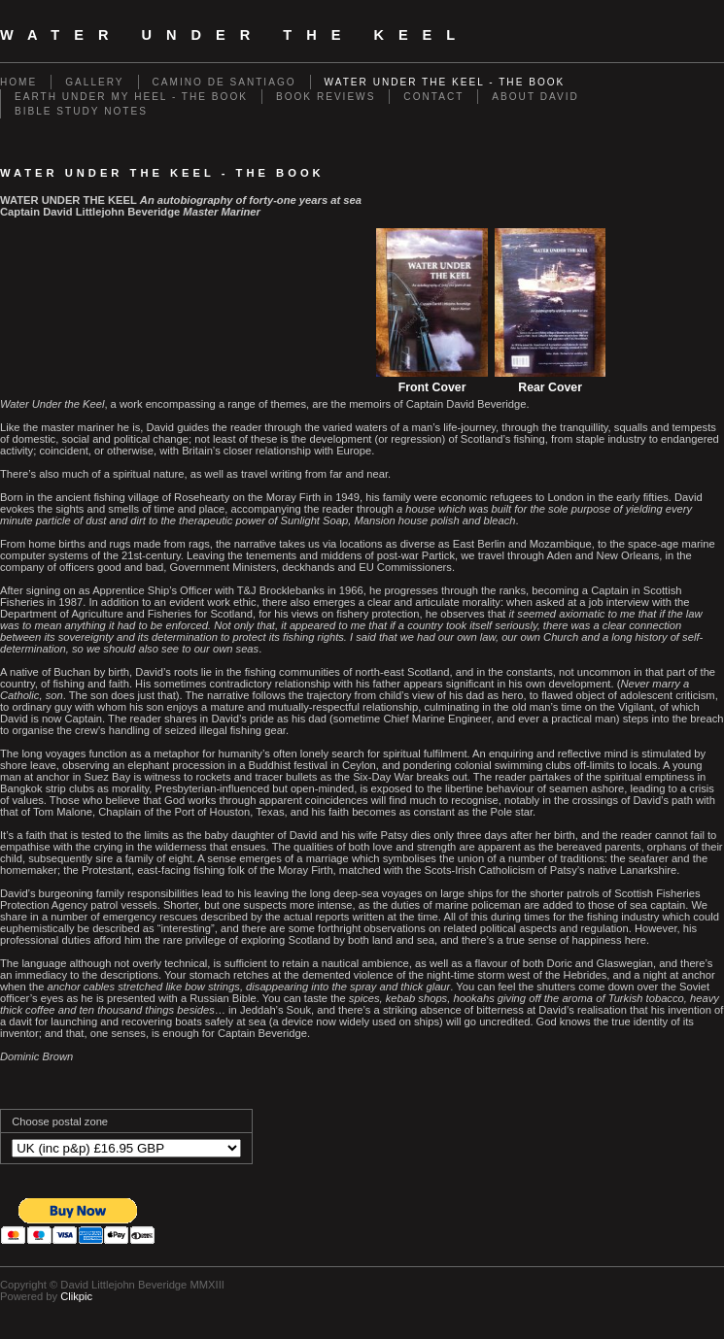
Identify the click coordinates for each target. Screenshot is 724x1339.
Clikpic (76, 1296)
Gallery (94, 82)
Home (18, 82)
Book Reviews (325, 96)
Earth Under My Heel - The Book (131, 96)
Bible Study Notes (81, 111)
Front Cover (432, 387)
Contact (433, 96)
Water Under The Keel (234, 35)
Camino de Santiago (224, 82)
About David (535, 96)
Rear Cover (550, 387)
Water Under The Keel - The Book (445, 82)
